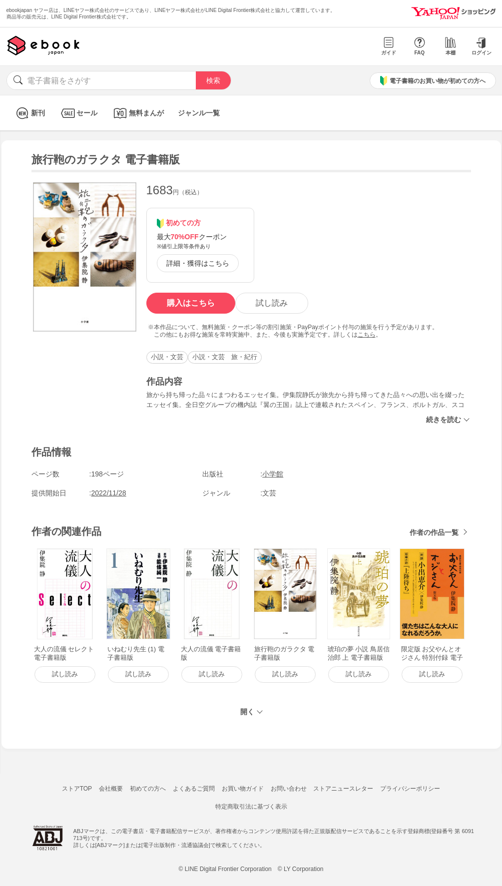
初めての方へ (148, 788)
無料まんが (137, 113)
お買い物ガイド (243, 788)
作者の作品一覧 (434, 532)
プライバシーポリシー (410, 788)
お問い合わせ (289, 788)
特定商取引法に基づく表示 (251, 806)
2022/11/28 (108, 493)
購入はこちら (191, 303)
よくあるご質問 (194, 788)
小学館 (272, 474)
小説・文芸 (167, 357)
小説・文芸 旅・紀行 (224, 357)
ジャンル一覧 (199, 113)
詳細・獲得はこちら (197, 263)
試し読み (272, 303)
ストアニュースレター (343, 788)
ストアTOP (77, 788)
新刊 (29, 113)
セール (78, 113)
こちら (367, 334)
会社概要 (111, 788)
